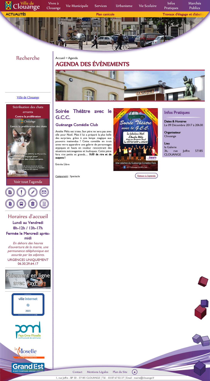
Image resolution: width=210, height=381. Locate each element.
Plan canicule (110, 14)
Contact (77, 371)
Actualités (16, 14)
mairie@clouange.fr (144, 377)
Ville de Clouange (28, 97)
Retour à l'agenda (146, 175)
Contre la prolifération (28, 116)
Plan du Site (120, 371)
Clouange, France (28, 76)
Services (101, 6)
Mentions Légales (97, 371)
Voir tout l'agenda (28, 182)
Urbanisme (124, 6)
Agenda (73, 58)
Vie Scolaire (147, 6)
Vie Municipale (77, 6)
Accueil (60, 58)
